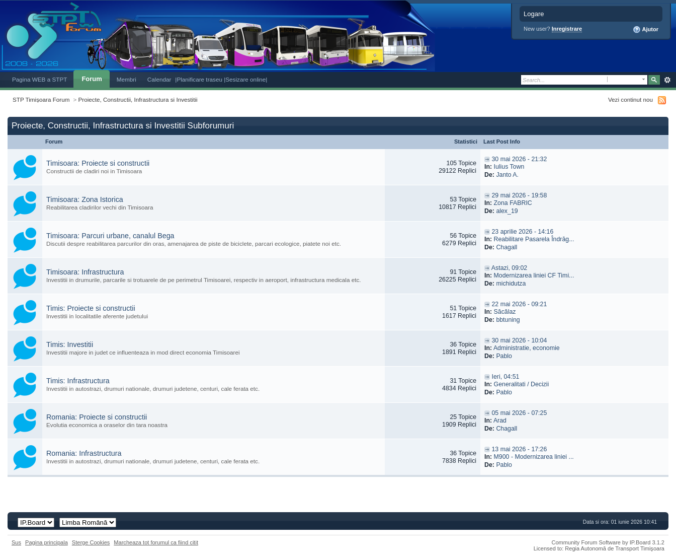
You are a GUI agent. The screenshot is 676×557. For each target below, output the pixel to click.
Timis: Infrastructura (78, 381)
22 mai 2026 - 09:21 (519, 304)
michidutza (511, 283)
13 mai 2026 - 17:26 (519, 449)
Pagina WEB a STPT (39, 79)
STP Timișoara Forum (41, 99)
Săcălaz (505, 311)
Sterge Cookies (91, 542)
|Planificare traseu (199, 79)
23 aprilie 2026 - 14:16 (522, 231)
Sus (16, 542)
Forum (91, 79)
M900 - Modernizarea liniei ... (534, 456)
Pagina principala (46, 542)
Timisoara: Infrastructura (85, 272)
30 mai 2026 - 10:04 (519, 340)
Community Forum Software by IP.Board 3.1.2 (607, 542)
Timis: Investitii (69, 344)
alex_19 (507, 211)
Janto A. (507, 174)
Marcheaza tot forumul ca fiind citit (156, 542)
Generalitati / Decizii (521, 384)
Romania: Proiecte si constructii (96, 417)
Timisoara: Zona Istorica (84, 199)
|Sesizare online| (245, 79)
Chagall (506, 247)
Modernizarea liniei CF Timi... (534, 275)
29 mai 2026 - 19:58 (519, 195)
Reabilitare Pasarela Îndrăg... (534, 239)
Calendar (159, 79)
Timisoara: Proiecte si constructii (97, 163)
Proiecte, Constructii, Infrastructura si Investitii (138, 99)
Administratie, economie (526, 348)
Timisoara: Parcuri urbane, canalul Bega (110, 236)
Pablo (504, 356)
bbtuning (508, 319)
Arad (499, 420)
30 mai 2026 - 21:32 (519, 159)
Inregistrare (567, 29)
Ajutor (645, 30)
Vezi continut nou (630, 99)
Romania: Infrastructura (83, 453)
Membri (126, 79)
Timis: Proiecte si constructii (90, 308)
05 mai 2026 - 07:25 (519, 412)
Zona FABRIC (513, 202)
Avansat (667, 80)
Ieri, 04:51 (505, 376)
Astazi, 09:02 (509, 267)
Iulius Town (509, 166)
